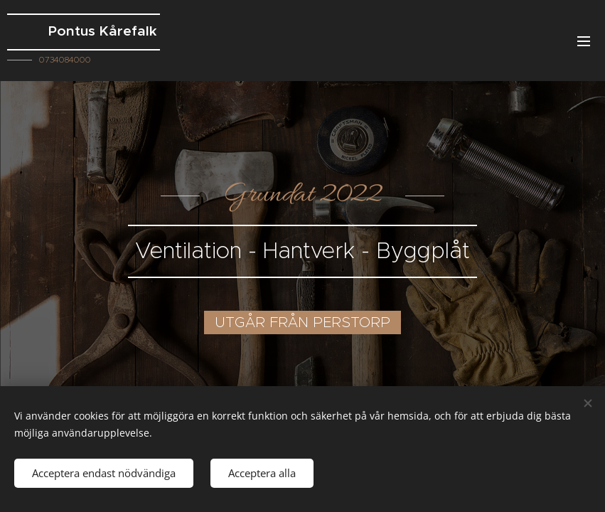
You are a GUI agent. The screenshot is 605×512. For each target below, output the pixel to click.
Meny (583, 41)
